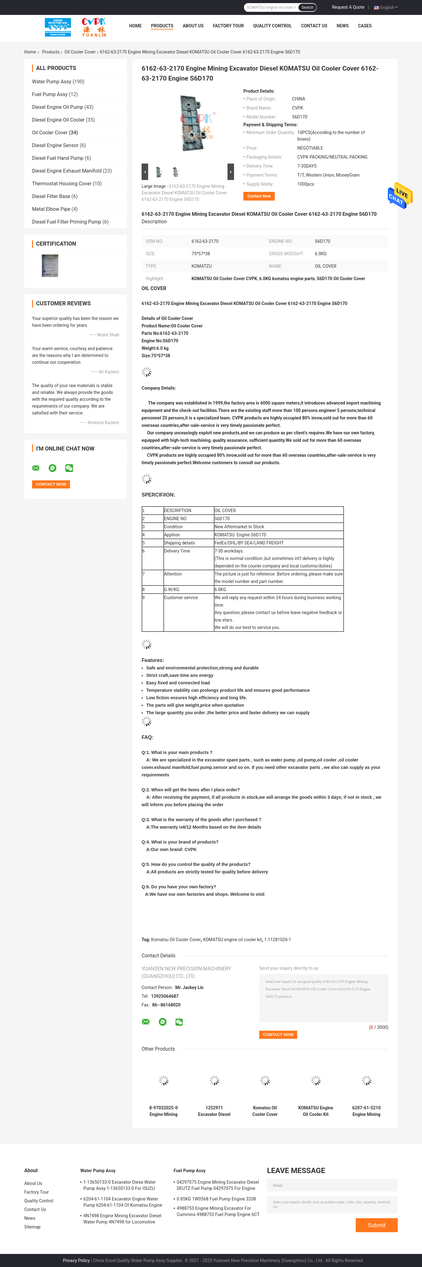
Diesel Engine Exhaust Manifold (66, 171)
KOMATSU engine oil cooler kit (232, 939)
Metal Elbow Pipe (51, 209)
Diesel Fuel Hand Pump (57, 158)
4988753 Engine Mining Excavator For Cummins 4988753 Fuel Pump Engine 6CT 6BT (218, 1212)
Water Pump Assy (51, 82)
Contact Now (259, 196)
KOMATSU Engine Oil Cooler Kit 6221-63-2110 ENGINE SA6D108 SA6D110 (315, 1111)
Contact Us (314, 25)
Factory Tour (228, 25)
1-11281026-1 (277, 939)
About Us (193, 25)
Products (162, 25)
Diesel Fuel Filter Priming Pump (66, 222)
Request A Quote (348, 7)
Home (135, 25)
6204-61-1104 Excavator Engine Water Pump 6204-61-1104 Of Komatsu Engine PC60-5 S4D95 (122, 1202)
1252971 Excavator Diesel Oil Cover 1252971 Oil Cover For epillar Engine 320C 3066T (214, 1111)
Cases (365, 25)
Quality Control (272, 25)
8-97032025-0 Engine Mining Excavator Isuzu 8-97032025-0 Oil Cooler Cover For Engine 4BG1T (163, 1111)
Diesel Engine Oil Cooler (58, 120)
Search (307, 7)
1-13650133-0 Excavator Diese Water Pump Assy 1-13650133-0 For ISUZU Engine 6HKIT (119, 1186)
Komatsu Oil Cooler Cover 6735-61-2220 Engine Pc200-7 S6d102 (264, 1111)
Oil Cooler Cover (80, 51)
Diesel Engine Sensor (55, 145)
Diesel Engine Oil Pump (57, 107)
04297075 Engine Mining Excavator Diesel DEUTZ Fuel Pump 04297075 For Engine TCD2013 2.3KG (218, 1186)
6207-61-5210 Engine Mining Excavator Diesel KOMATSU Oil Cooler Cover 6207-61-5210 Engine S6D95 (366, 1111)
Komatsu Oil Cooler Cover (176, 939)
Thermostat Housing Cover (61, 184)
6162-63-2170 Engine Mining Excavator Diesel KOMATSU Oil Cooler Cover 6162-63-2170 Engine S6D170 (184, 193)
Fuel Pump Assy (50, 94)
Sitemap (32, 1226)
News (343, 25)
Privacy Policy (76, 1260)
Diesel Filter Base (51, 196)
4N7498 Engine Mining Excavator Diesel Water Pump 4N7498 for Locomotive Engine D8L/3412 (122, 1219)
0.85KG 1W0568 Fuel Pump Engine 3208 (216, 1198)
